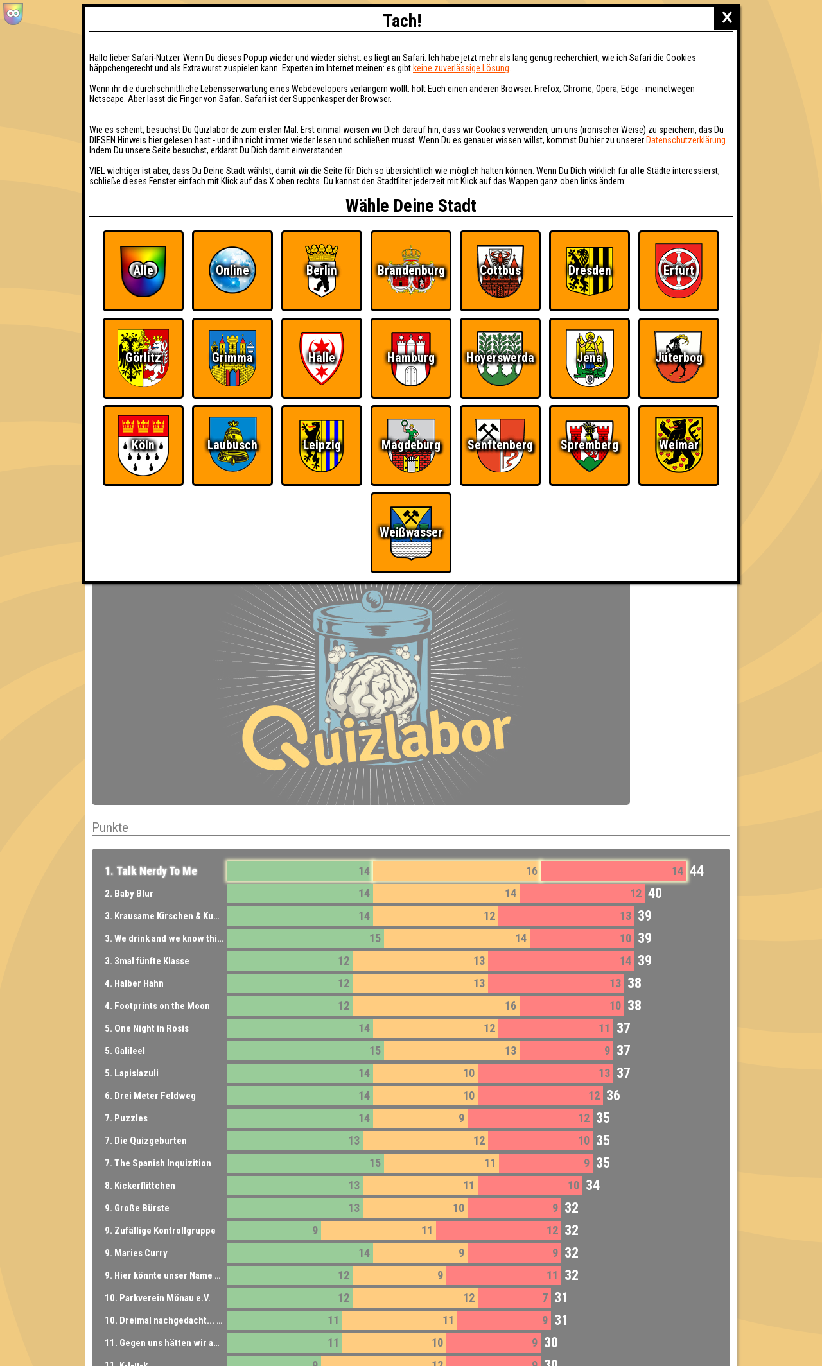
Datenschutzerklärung (686, 140)
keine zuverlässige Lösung (461, 68)
